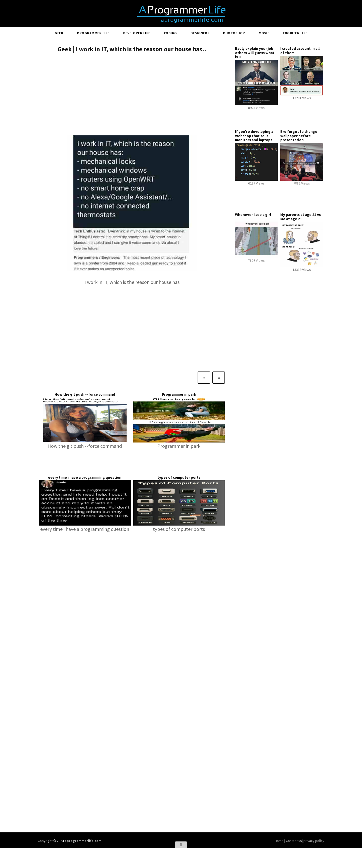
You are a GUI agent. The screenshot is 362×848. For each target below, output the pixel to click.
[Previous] (204, 378)
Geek (59, 33)
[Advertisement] (132, 94)
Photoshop (234, 33)
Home (279, 840)
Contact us (294, 840)
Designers (200, 33)
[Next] (218, 378)
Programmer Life (93, 33)
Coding (170, 33)
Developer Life (136, 33)
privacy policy (313, 840)
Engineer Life (295, 33)
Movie (264, 33)
